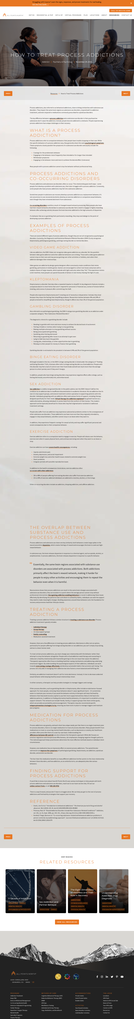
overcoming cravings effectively (47, 666)
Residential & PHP (45, 15)
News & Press (107, 1003)
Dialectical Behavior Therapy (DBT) (51, 998)
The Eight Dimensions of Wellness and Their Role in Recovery (82, 893)
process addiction (56, 118)
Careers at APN (107, 1008)
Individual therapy (40, 627)
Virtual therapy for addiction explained (69, 399)
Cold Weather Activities (82, 1013)
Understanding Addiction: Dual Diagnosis (110, 896)
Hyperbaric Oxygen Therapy (18, 1010)
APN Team (106, 998)
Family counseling (40, 634)
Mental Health (15, 906)
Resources (114, 15)
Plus (86, 15)
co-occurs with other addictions (41, 471)
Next (125, 93)
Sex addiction (35, 389)
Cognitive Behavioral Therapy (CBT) (52, 996)
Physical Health (78, 909)
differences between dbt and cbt (41, 735)
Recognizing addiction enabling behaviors (63, 595)
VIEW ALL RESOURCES (67, 922)
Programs (14, 993)
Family (22, 903)
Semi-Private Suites (81, 998)
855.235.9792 (54, 786)
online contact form (37, 786)
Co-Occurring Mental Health (18, 1003)
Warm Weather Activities (82, 1010)
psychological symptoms (94, 143)
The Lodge (107, 993)
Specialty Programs (16, 1015)
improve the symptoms (49, 751)
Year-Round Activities (81, 1008)
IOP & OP (59, 15)
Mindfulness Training (47, 1005)
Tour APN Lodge (108, 1005)
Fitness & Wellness (79, 903)
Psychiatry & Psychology (63, 62)
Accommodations (83, 993)
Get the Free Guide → (40, 4)
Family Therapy (15, 1008)
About (104, 15)
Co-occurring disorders (38, 205)
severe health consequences (59, 447)
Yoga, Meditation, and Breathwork (51, 1010)
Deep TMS (13, 998)
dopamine (46, 545)
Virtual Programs (73, 15)
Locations (94, 15)
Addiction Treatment (16, 996)
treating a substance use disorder (82, 620)
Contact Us (127, 15)
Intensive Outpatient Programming (20, 1005)
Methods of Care (48, 993)
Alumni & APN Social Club (110, 1001)
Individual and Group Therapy (50, 1008)
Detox (31, 15)
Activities (79, 1005)
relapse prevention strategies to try (43, 705)
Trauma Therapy (15, 1017)
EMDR (43, 1001)
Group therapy (38, 629)
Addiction (46, 62)
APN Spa (44, 1003)
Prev (8, 93)
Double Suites (79, 1001)
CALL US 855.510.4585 (120, 10)
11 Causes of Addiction (19, 898)
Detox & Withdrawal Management (20, 1001)
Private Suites (79, 996)
